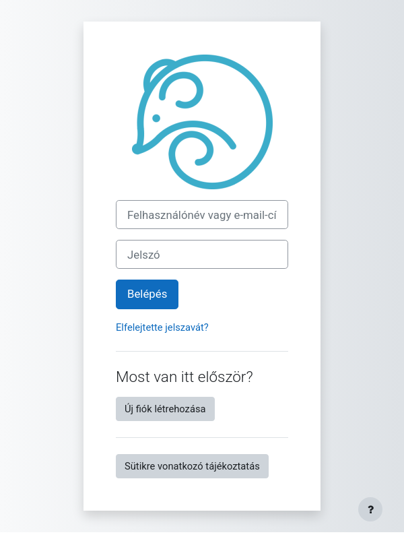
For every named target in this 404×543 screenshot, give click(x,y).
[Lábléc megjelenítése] (370, 509)
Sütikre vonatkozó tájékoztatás (192, 466)
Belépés (147, 293)
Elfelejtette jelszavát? (162, 327)
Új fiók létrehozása (165, 409)
